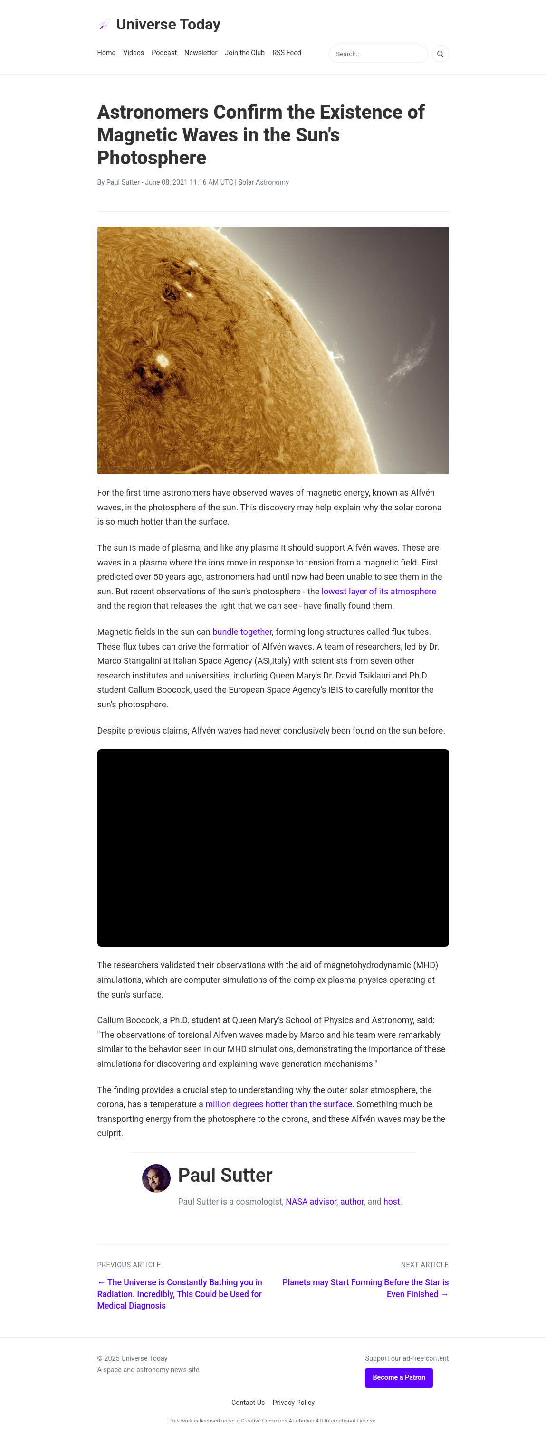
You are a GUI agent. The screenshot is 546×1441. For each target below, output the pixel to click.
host (391, 1201)
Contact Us (248, 1403)
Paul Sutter (123, 183)
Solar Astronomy (263, 183)
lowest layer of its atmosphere (379, 591)
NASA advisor (311, 1201)
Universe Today (159, 24)
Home (106, 53)
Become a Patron (399, 1378)
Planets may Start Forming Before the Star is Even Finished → (365, 1288)
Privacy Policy (294, 1403)
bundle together (242, 632)
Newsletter (200, 53)
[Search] (440, 53)
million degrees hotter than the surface (278, 1104)
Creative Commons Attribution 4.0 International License (308, 1420)
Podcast (164, 53)
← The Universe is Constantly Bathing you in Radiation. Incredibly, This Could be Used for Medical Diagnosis (179, 1294)
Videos (133, 53)
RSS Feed (286, 53)
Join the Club (245, 53)
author (352, 1201)
